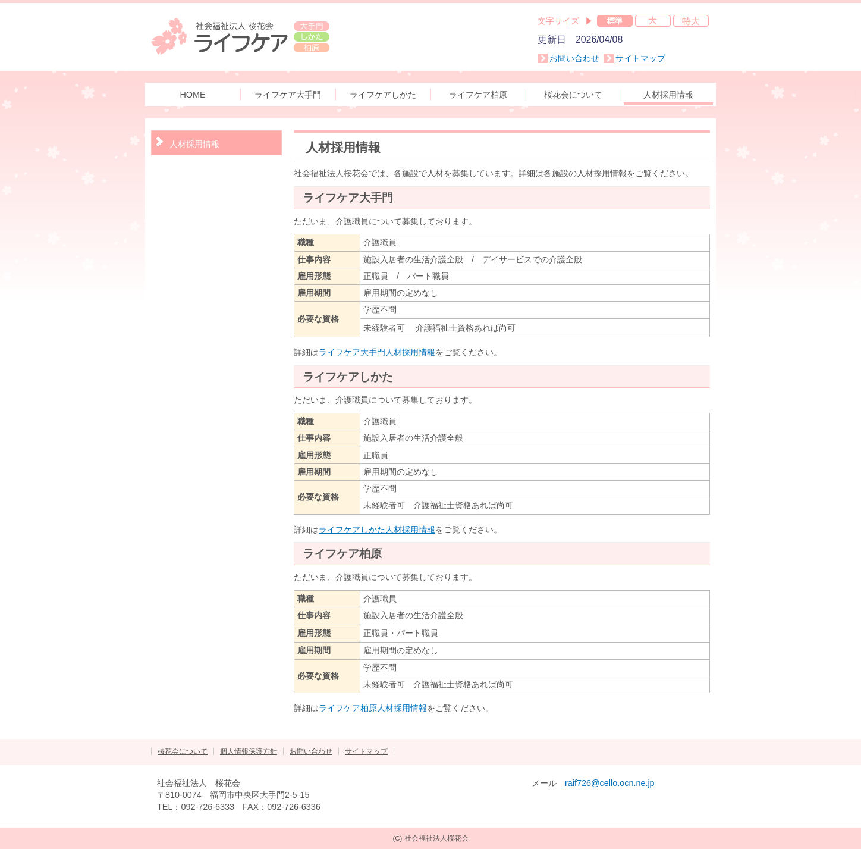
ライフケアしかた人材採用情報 (377, 529)
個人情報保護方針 (248, 751)
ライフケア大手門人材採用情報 (377, 352)
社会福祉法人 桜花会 (240, 35)
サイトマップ (640, 58)
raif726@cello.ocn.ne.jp (610, 783)
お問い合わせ (574, 58)
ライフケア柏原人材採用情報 (373, 708)
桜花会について (183, 751)
